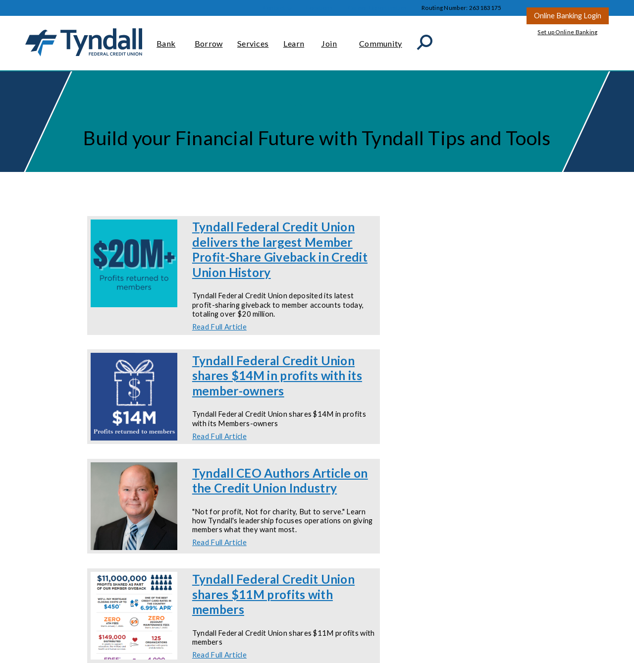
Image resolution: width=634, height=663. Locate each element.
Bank (168, 39)
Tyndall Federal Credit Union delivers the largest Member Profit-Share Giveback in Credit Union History (280, 249)
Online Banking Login (567, 15)
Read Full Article (219, 326)
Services (252, 39)
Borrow (209, 39)
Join (332, 39)
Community (380, 39)
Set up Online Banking (567, 32)
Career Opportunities (377, 7)
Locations (319, 7)
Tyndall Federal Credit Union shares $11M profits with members (273, 594)
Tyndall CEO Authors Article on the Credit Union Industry (280, 481)
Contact (274, 7)
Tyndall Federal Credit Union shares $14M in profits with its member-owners (277, 375)
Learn (295, 39)
